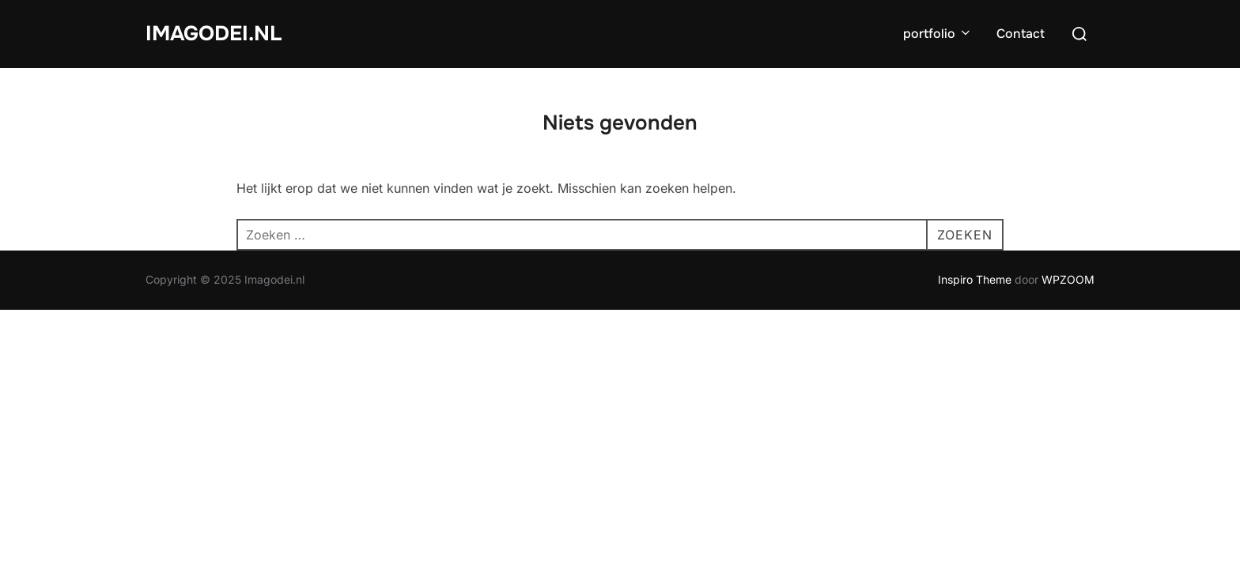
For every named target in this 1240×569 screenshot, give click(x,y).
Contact (1020, 33)
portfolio (938, 33)
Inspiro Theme (974, 279)
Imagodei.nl (214, 34)
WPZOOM (1068, 279)
